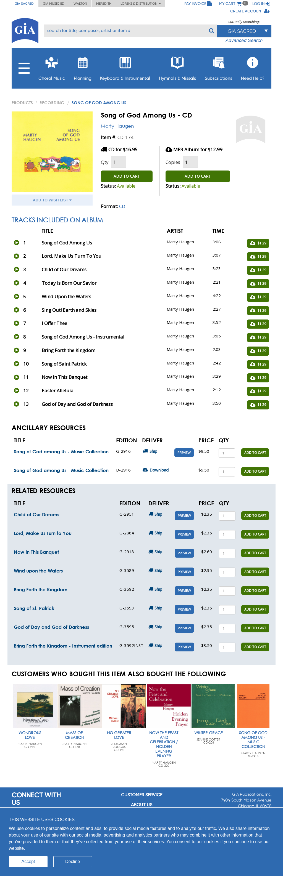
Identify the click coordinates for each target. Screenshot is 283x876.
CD (122, 206)
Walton (80, 4)
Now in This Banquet (36, 552)
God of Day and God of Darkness (51, 627)
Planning (82, 67)
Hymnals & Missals (177, 67)
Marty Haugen (117, 126)
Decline (72, 861)
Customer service (141, 794)
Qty (105, 162)
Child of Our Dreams (36, 514)
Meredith (103, 4)
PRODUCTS (22, 102)
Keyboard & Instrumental (125, 67)
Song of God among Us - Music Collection (61, 451)
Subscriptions (218, 67)
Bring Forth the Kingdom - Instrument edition (63, 645)
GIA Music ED (53, 4)
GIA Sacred (24, 4)
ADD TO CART (127, 176)
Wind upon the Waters (38, 570)
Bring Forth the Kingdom (40, 589)
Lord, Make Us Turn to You (43, 533)
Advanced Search (244, 40)
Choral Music (51, 67)
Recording (52, 102)
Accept (28, 861)
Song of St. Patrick (34, 608)
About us (141, 804)
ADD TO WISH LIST (52, 200)
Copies (173, 162)
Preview (184, 453)
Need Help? (252, 67)
